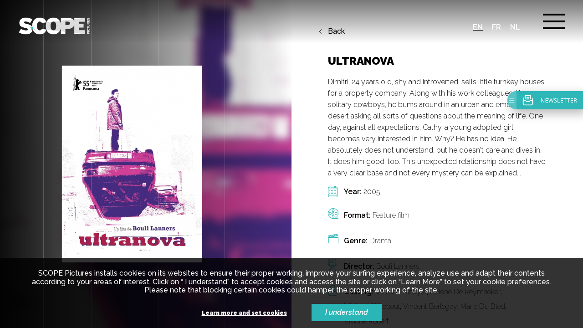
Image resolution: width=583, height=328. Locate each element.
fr (496, 27)
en (478, 27)
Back (336, 31)
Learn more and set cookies (244, 313)
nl (515, 27)
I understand (346, 312)
